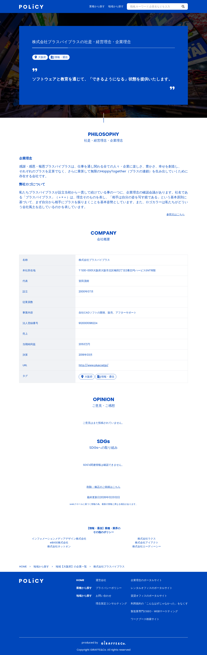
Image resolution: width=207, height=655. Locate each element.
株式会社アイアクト (146, 542)
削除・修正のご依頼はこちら (103, 487)
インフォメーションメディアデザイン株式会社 (59, 539)
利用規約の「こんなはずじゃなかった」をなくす (159, 603)
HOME (23, 566)
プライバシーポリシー (109, 588)
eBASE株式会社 (59, 542)
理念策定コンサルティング (111, 603)
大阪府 (86, 377)
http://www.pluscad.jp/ (93, 365)
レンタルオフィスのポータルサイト (151, 588)
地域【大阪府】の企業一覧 (71, 566)
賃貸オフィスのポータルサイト (149, 596)
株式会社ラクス (147, 539)
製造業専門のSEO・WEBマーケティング (154, 611)
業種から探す (97, 6)
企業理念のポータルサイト (146, 580)
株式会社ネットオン (59, 546)
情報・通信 (105, 377)
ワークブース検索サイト (145, 619)
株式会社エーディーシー (146, 546)
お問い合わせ (103, 596)
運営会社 (101, 580)
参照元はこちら (175, 214)
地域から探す (116, 6)
